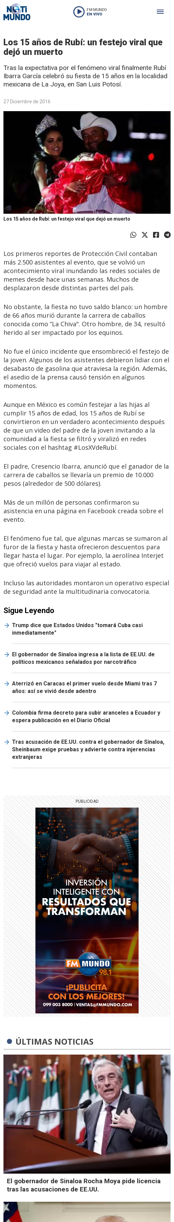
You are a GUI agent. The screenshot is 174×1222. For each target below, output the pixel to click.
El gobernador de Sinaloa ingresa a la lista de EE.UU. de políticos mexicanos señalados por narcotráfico (83, 658)
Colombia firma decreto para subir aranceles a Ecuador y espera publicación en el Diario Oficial (86, 716)
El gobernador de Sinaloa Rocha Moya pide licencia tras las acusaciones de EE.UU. (84, 1185)
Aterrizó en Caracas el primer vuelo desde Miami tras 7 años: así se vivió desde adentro (84, 687)
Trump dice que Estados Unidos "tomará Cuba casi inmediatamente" (77, 629)
